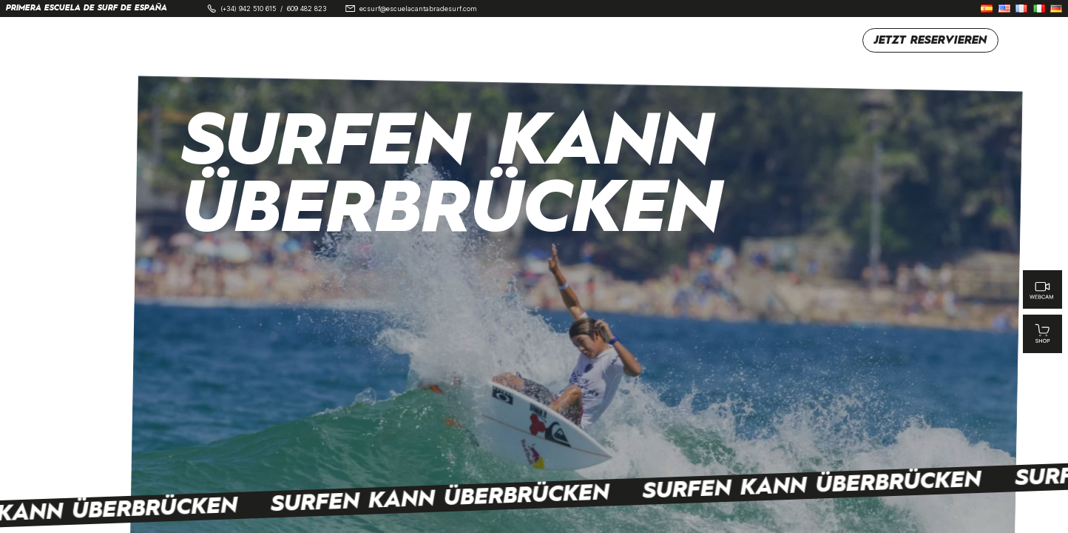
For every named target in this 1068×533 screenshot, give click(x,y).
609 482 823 (307, 8)
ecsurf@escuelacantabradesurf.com (418, 8)
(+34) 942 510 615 (248, 8)
